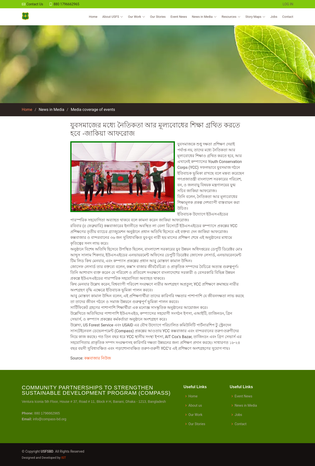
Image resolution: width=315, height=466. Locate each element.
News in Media (51, 109)
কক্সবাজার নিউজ (97, 358)
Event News (179, 16)
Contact (287, 16)
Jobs (273, 16)
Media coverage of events (93, 109)
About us (195, 405)
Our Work (196, 414)
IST (63, 457)
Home (93, 16)
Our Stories (158, 16)
